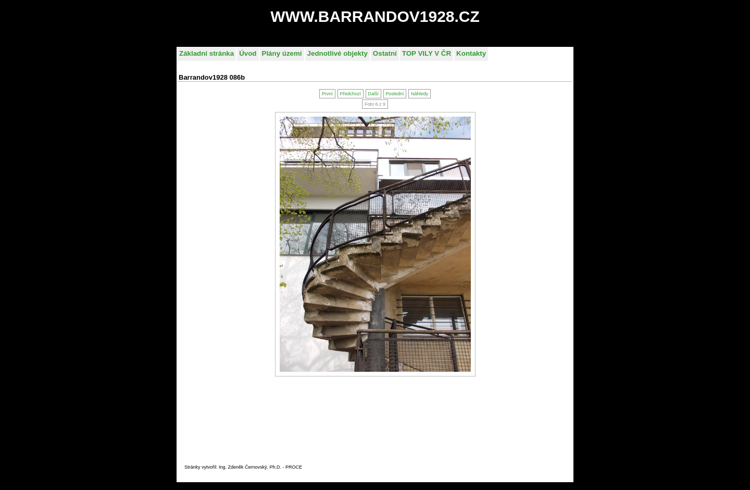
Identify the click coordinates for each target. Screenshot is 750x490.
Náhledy (419, 93)
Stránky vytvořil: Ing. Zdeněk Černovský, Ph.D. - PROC (241, 467)
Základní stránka (206, 53)
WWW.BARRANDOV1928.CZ (375, 16)
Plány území (282, 53)
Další (373, 93)
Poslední (394, 93)
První (327, 93)
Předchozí (350, 93)
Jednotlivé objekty (337, 53)
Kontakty (471, 53)
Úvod (247, 53)
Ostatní (385, 53)
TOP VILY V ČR (426, 53)
